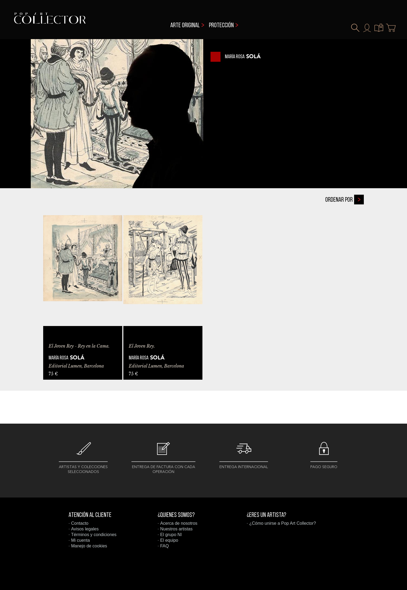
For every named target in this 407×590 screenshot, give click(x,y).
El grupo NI (171, 534)
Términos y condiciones (93, 534)
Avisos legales (85, 529)
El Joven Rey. (142, 346)
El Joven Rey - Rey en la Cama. (79, 346)
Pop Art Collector (49, 21)
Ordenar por (344, 199)
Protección (221, 25)
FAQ (164, 546)
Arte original (185, 25)
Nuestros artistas (176, 529)
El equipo (169, 540)
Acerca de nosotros (178, 523)
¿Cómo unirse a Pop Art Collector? (282, 523)
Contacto (79, 523)
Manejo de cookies (89, 546)
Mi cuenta (80, 540)
